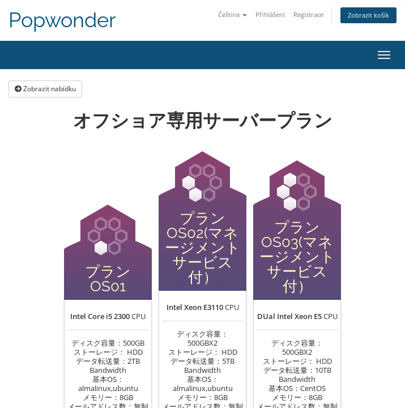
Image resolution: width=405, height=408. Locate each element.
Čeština (232, 14)
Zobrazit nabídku (45, 89)
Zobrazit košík (368, 15)
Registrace (308, 14)
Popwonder (62, 20)
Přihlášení (270, 14)
